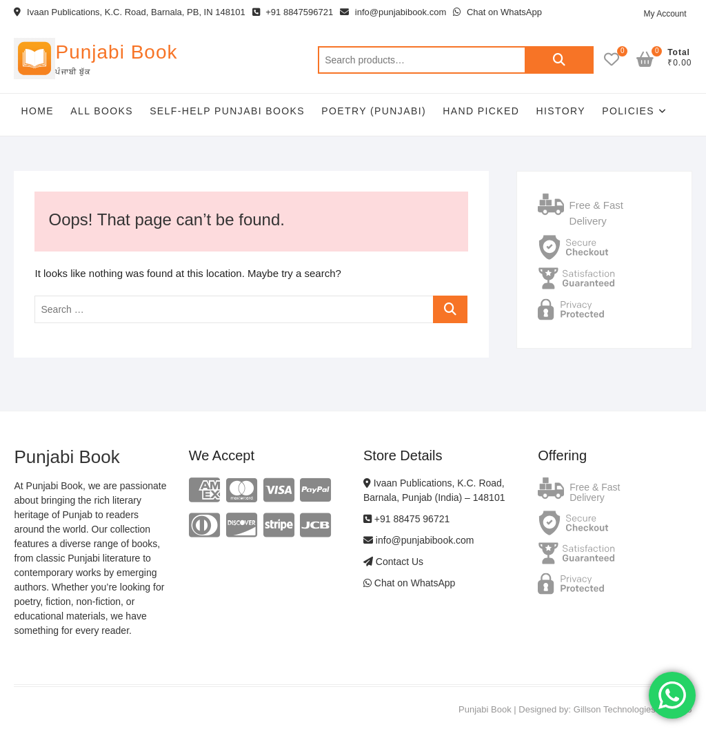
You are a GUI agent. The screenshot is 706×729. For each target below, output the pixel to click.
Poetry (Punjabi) (373, 110)
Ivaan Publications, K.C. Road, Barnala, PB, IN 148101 (129, 12)
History (560, 110)
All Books (101, 110)
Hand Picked (481, 110)
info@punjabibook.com (393, 12)
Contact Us (393, 561)
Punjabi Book (116, 52)
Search (559, 60)
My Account (664, 14)
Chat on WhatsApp (497, 12)
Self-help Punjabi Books (227, 110)
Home (37, 110)
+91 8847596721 (293, 12)
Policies (628, 110)
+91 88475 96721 (406, 518)
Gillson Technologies (615, 709)
